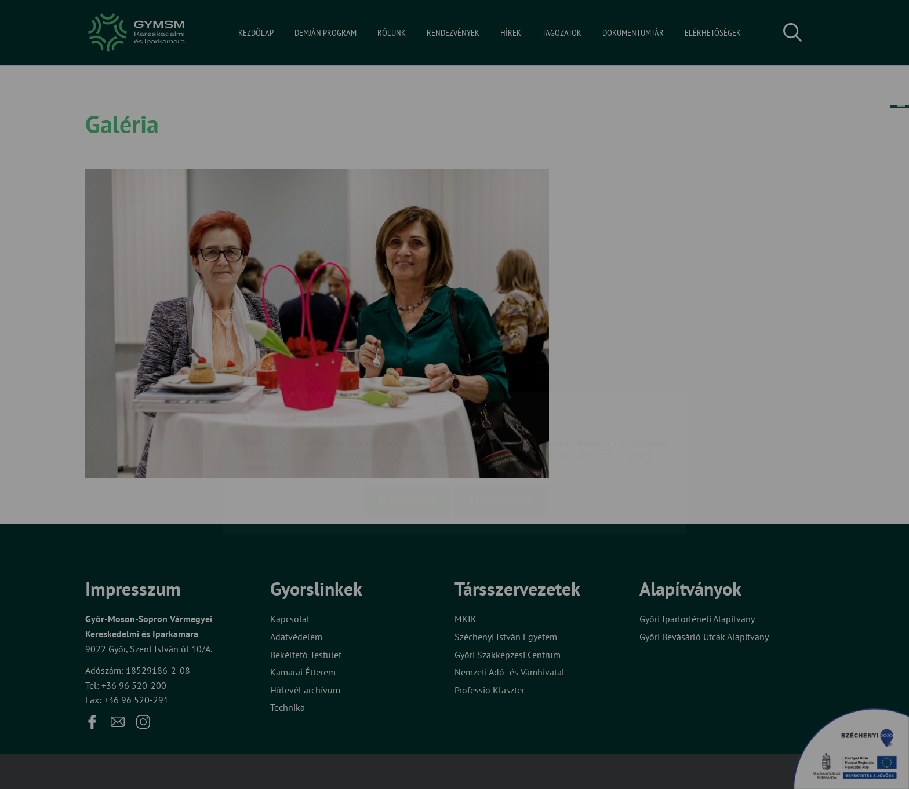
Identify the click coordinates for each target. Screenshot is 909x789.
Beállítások (499, 432)
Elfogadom (407, 432)
